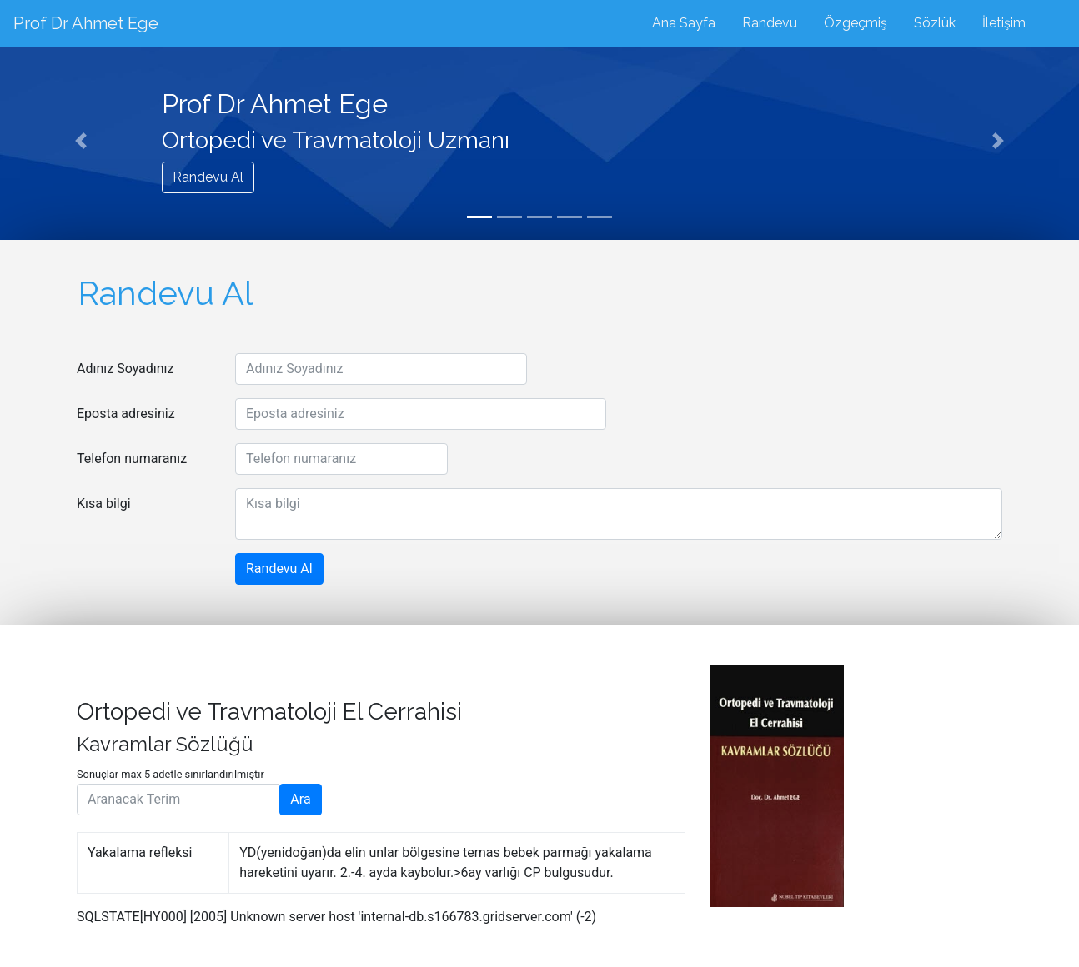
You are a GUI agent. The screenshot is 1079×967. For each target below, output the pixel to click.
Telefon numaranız (132, 458)
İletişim (1004, 23)
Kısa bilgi (104, 503)
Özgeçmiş (855, 23)
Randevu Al (208, 177)
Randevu (769, 23)
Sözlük (935, 23)
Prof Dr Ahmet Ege (85, 23)
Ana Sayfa (683, 23)
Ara (300, 799)
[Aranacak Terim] (178, 799)
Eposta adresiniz (126, 413)
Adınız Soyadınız (125, 368)
